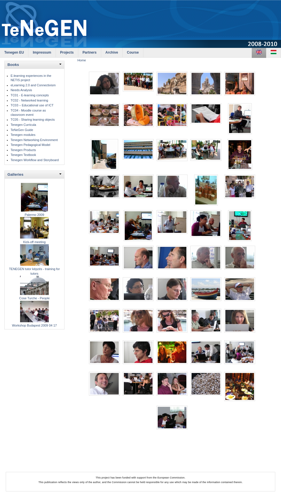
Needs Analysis (21, 90)
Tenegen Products (23, 150)
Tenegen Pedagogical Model (30, 145)
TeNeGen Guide (22, 130)
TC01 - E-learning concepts (30, 95)
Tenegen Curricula (23, 124)
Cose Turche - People (34, 298)
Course (133, 52)
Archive (112, 52)
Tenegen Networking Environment (34, 140)
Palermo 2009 (34, 214)
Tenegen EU (14, 52)
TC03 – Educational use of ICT (32, 105)
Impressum (42, 52)
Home (81, 60)
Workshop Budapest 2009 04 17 (34, 325)
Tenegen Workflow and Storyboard (35, 160)
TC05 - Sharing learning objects (33, 119)
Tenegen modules (23, 134)
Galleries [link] (15, 174)
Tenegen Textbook (23, 155)
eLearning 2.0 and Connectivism (33, 85)
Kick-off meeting (34, 242)
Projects (67, 52)
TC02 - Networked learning (29, 100)
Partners (90, 52)
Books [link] (13, 64)
